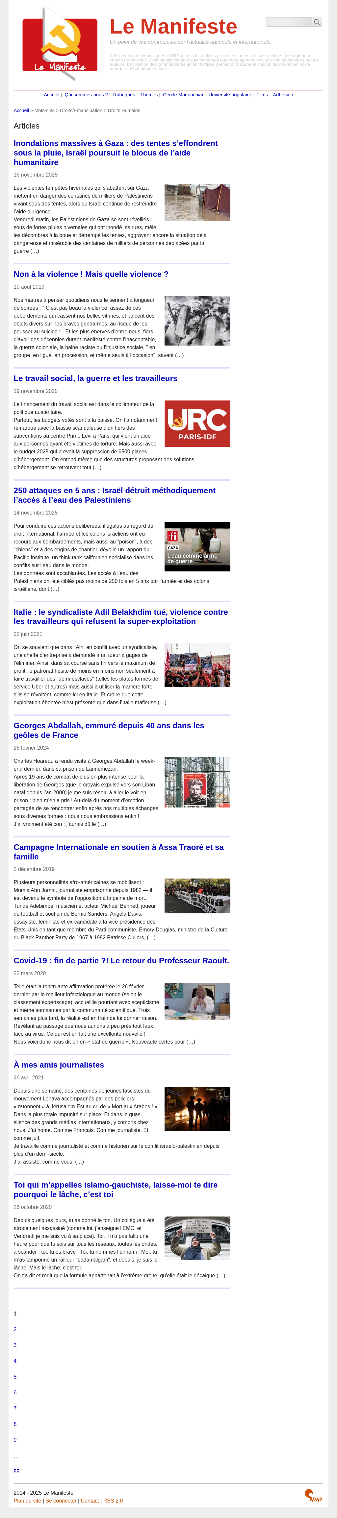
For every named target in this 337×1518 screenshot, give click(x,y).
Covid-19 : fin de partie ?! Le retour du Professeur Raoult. (121, 960)
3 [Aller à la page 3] (15, 1345)
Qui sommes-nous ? (86, 94)
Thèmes (149, 94)
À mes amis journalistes (59, 1064)
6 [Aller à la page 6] (15, 1392)
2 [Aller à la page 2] (15, 1329)
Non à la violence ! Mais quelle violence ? (91, 274)
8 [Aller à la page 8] (15, 1424)
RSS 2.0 (113, 1501)
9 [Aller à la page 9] (15, 1440)
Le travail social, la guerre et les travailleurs (96, 378)
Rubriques (124, 94)
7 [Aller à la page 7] (15, 1408)
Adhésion (283, 94)
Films (262, 94)
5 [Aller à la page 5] (15, 1377)
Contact (90, 1501)
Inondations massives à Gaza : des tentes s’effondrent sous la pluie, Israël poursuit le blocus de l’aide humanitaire (116, 153)
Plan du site (27, 1501)
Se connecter (60, 1501)
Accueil (51, 94)
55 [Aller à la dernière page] (17, 1471)
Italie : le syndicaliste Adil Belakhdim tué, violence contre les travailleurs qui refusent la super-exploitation (121, 617)
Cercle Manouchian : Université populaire (207, 94)
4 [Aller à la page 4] (15, 1361)
